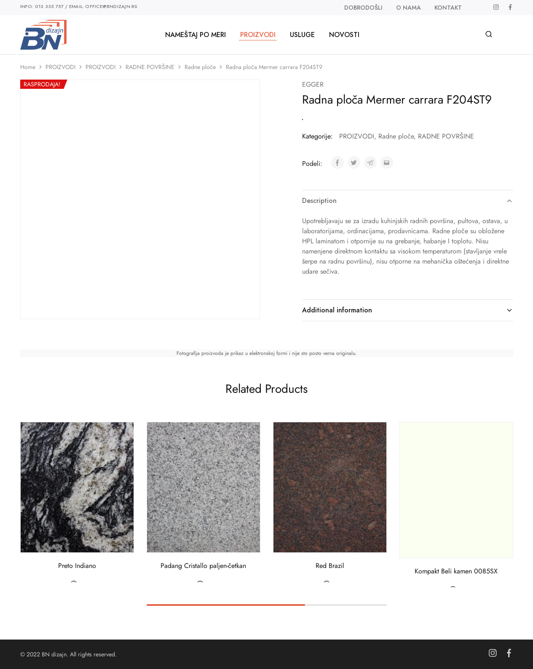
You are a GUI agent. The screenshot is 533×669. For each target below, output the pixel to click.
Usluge (302, 35)
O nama (408, 8)
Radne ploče (200, 67)
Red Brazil (330, 566)
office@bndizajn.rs (111, 6)
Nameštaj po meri (195, 35)
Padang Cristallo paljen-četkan (203, 566)
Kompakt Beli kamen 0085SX (456, 571)
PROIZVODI (60, 67)
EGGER (313, 84)
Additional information (407, 310)
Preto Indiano (77, 566)
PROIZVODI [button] (258, 35)
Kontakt (448, 8)
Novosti (344, 35)
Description (407, 200)
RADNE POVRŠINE (150, 67)
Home (27, 67)
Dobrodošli (363, 8)
